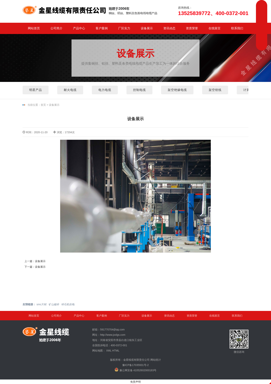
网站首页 (34, 28)
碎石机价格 (68, 304)
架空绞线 (215, 89)
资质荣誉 (192, 28)
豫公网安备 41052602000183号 (136, 370)
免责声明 (135, 381)
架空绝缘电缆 (177, 89)
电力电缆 (104, 89)
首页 (43, 104)
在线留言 (215, 28)
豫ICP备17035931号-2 (135, 365)
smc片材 (42, 304)
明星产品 (35, 89)
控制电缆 (139, 89)
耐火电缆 (70, 89)
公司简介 (56, 28)
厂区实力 (124, 28)
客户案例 (102, 28)
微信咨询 (239, 341)
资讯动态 (169, 28)
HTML (115, 350)
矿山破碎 (54, 304)
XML (108, 350)
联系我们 (237, 28)
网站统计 (155, 359)
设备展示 (147, 28)
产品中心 (79, 28)
